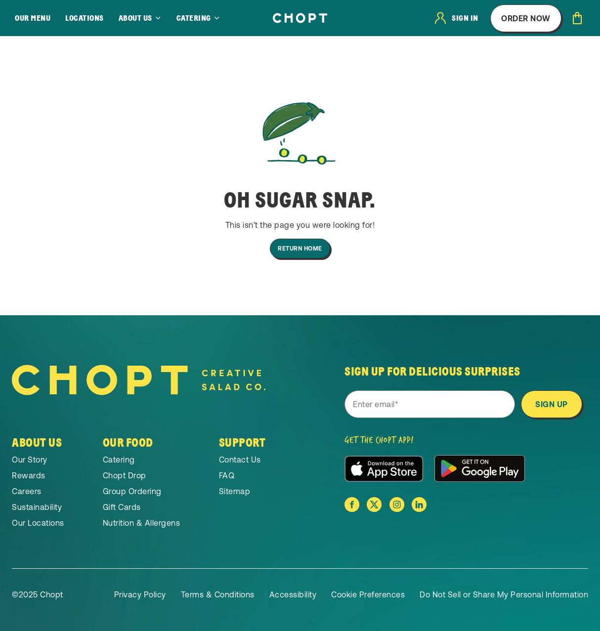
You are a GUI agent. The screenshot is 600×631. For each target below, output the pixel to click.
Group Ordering (132, 491)
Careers (27, 491)
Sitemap (235, 491)
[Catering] (198, 18)
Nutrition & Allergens (141, 522)
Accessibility (293, 594)
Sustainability (37, 507)
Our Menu (32, 18)
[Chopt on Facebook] (351, 504)
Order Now (526, 18)
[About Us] (140, 18)
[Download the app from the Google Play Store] (479, 468)
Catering (119, 459)
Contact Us (240, 459)
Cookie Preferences (368, 594)
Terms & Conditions (218, 594)
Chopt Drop (124, 475)
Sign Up (551, 404)
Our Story (29, 459)
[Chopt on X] (374, 504)
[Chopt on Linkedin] (419, 504)
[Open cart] (577, 18)
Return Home (300, 248)
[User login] (456, 18)
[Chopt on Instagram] (396, 504)
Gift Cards (122, 507)
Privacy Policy (140, 594)
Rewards (28, 475)
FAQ (227, 475)
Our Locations (38, 522)
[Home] (300, 18)
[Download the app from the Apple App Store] (384, 469)
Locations (84, 18)
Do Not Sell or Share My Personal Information (504, 594)
